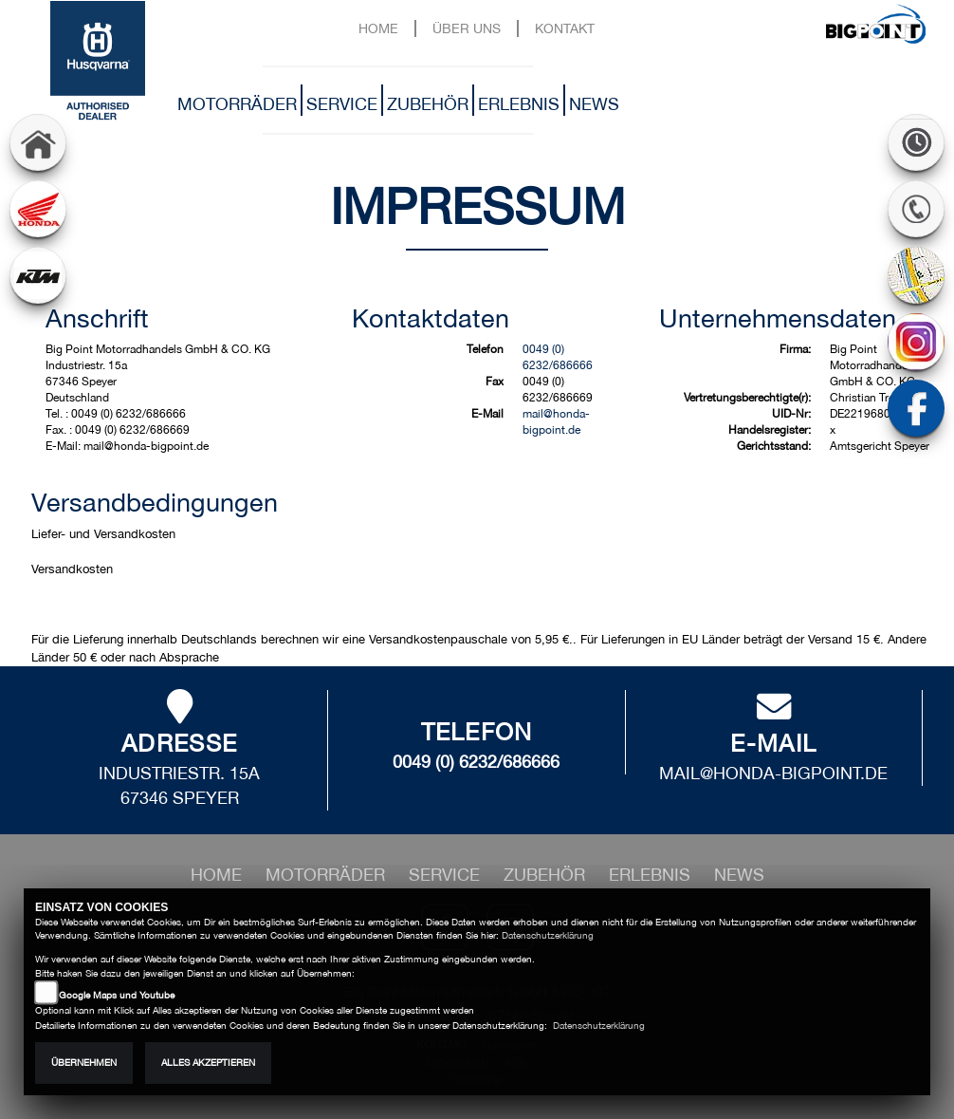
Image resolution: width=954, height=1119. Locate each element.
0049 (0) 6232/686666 (476, 762)
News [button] (594, 104)
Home (378, 28)
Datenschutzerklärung (548, 935)
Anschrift (97, 318)
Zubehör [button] (427, 104)
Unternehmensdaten (777, 318)
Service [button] (341, 104)
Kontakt (565, 28)
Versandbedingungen (154, 502)
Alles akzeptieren (208, 1062)
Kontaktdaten (430, 318)
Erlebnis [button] (519, 104)
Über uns (466, 28)
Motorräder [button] (237, 104)
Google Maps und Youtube (116, 995)
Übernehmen (84, 1062)
